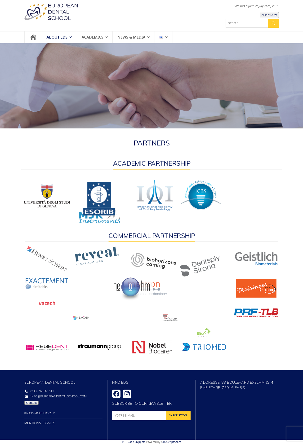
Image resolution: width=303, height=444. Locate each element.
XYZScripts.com (171, 442)
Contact (31, 402)
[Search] (273, 23)
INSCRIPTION (178, 415)
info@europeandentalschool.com (59, 396)
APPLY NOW (269, 14)
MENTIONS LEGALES (39, 423)
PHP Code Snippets (133, 442)
